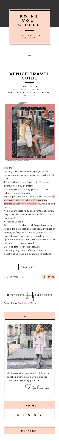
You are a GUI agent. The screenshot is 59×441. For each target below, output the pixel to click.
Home (28, 296)
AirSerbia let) (33, 203)
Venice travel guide (29, 76)
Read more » (29, 267)
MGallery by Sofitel (22, 92)
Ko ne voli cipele (29, 20)
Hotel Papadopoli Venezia (29, 89)
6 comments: (16, 277)
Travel (45, 92)
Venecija (29, 96)
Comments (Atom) (27, 303)
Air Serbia (30, 86)
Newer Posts (15, 295)
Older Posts (44, 295)
